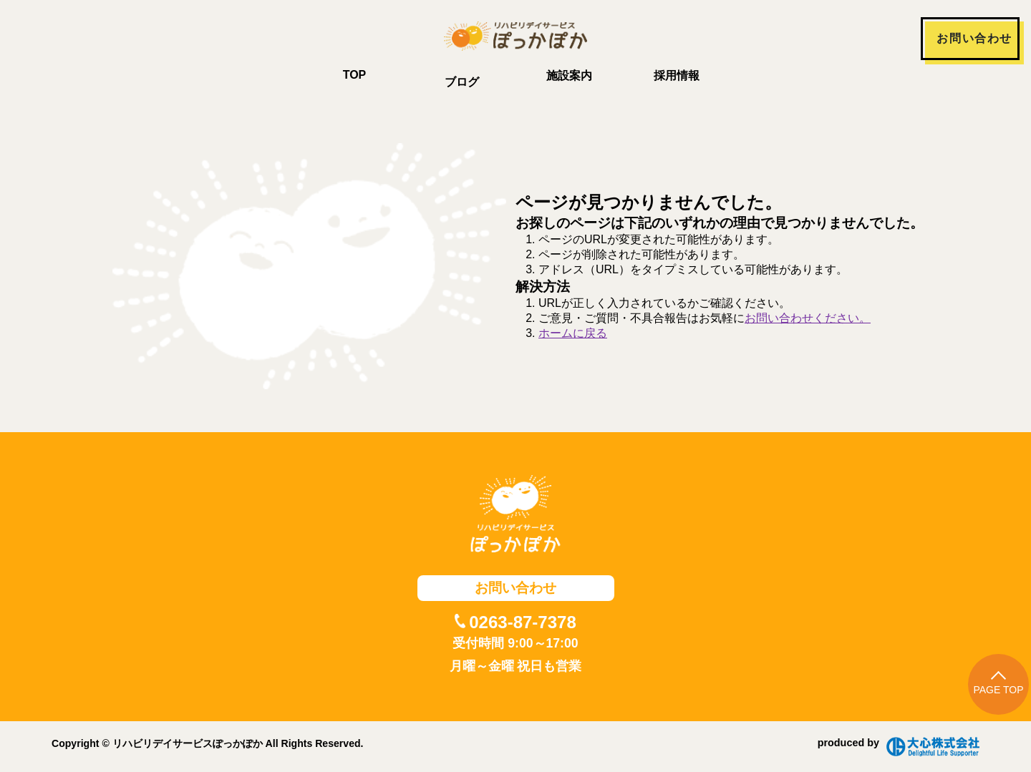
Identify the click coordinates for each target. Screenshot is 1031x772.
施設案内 (569, 75)
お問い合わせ (974, 38)
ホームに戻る (572, 333)
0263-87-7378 (522, 622)
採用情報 (677, 75)
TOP (355, 75)
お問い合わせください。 (808, 318)
